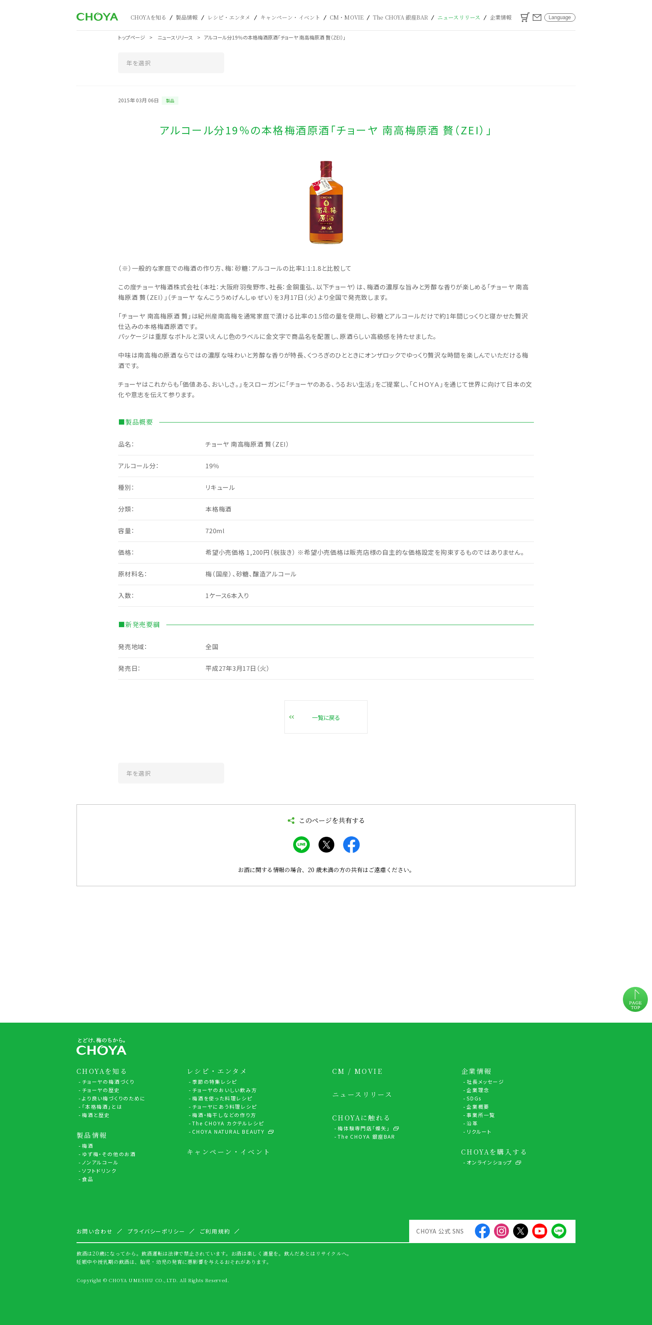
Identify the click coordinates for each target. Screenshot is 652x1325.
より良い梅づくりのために (114, 1098)
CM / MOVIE (357, 1071)
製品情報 (187, 17)
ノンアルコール (100, 1162)
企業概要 (478, 1106)
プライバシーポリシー (157, 1231)
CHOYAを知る (148, 17)
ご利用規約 (215, 1231)
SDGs (474, 1098)
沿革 (472, 1123)
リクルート (479, 1131)
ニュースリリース (458, 17)
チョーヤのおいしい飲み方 (224, 1089)
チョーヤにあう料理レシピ (224, 1106)
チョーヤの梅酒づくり (108, 1081)
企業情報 (501, 17)
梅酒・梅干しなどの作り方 (224, 1114)
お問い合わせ (537, 17)
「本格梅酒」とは (102, 1106)
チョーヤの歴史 (101, 1089)
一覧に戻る (326, 717)
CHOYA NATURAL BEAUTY (228, 1131)
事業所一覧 (481, 1114)
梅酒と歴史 (96, 1114)
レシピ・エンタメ (229, 17)
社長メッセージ (485, 1081)
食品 (88, 1178)
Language (560, 17)
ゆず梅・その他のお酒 (109, 1153)
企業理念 (478, 1089)
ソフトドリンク (99, 1170)
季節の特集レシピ (214, 1081)
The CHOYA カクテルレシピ (228, 1123)
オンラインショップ (489, 1162)
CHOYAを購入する (494, 1152)
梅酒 (88, 1145)
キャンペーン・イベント (290, 17)
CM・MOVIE (346, 17)
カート (525, 17)
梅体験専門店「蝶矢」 (364, 1128)
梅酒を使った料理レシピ (222, 1098)
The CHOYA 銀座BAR (400, 17)
